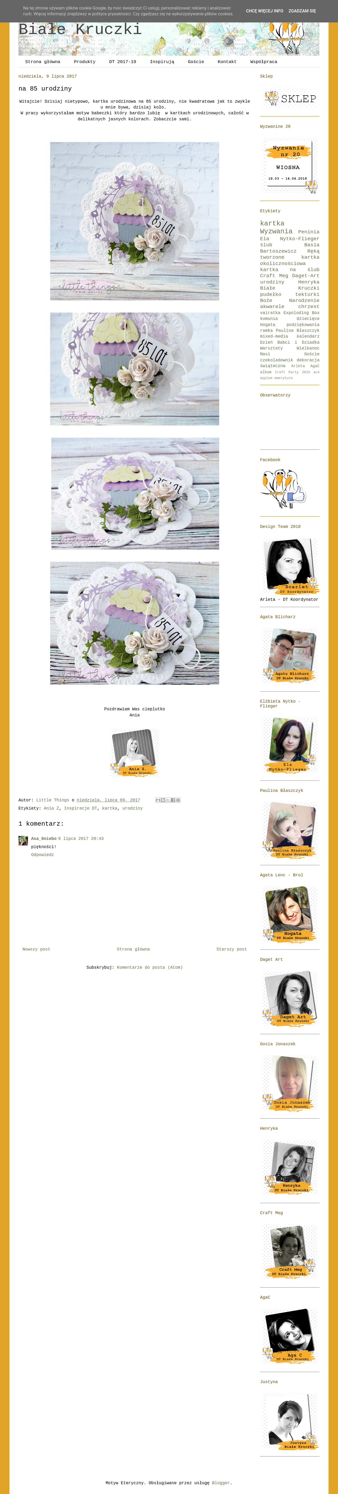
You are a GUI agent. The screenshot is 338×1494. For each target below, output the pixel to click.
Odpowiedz (42, 855)
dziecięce (308, 318)
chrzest (309, 307)
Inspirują (162, 61)
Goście (196, 61)
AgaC (315, 366)
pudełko (270, 294)
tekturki (307, 294)
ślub (266, 245)
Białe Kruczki (80, 30)
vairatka (270, 313)
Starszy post (232, 949)
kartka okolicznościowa (290, 260)
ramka (266, 330)
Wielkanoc (308, 348)
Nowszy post (36, 949)
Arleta (298, 366)
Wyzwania (276, 231)
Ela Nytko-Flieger (290, 239)
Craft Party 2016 (292, 372)
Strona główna (42, 61)
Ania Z (51, 808)
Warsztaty (271, 348)
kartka (110, 808)
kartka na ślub (290, 270)
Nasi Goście (290, 354)
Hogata (267, 325)
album (265, 372)
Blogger (221, 1483)
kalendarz (308, 336)
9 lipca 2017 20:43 (81, 838)
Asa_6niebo (44, 838)
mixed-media (274, 336)
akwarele (272, 307)
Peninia (309, 232)
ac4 (316, 372)
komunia (269, 318)
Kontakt (227, 61)
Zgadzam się (302, 10)
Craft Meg (274, 276)
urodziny (133, 808)
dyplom (266, 378)
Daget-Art (306, 276)
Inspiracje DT (80, 808)
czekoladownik (276, 360)
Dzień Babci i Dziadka (290, 342)
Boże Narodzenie (290, 301)
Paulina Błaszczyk (298, 330)
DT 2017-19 (122, 61)
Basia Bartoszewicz (290, 248)
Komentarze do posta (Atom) (150, 967)
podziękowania (303, 325)
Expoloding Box (302, 313)
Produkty (85, 61)
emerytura (283, 378)
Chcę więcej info (264, 10)
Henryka (309, 282)
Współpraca (263, 61)
